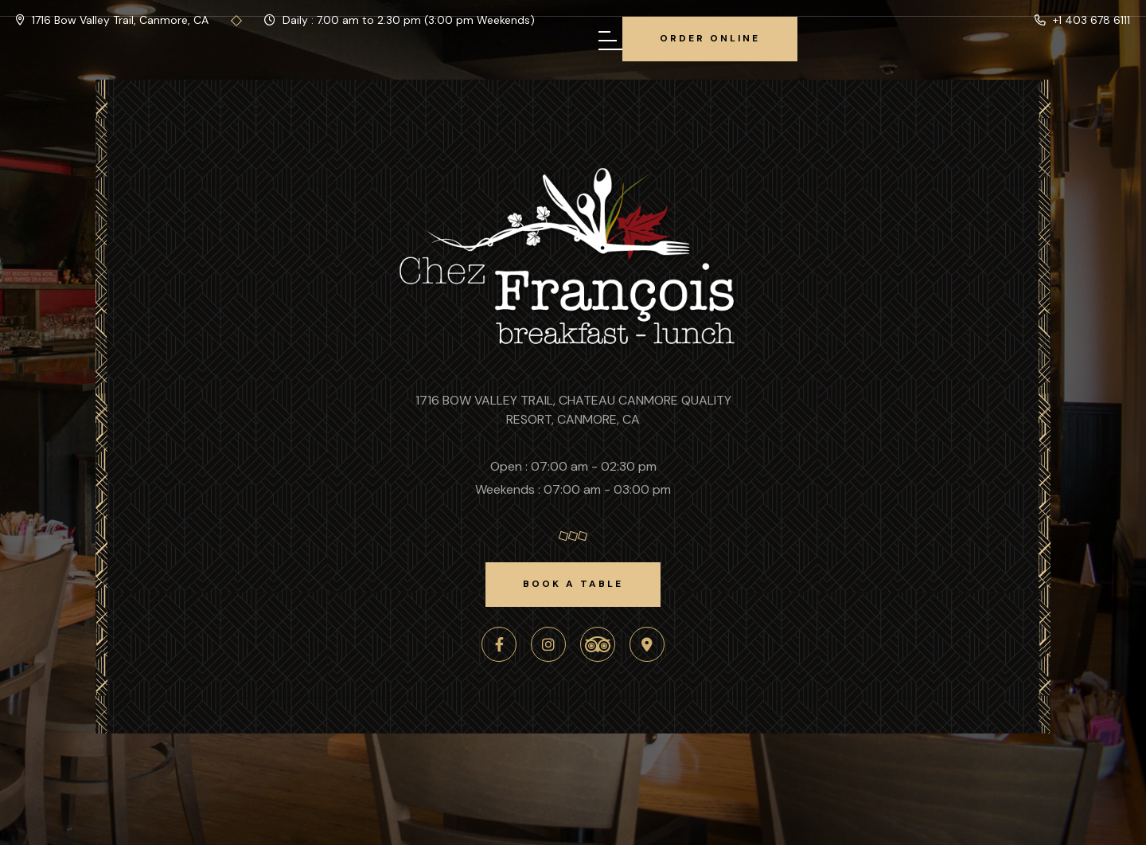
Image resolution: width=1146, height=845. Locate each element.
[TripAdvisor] (597, 644)
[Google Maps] (647, 644)
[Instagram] (548, 644)
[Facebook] (498, 644)
